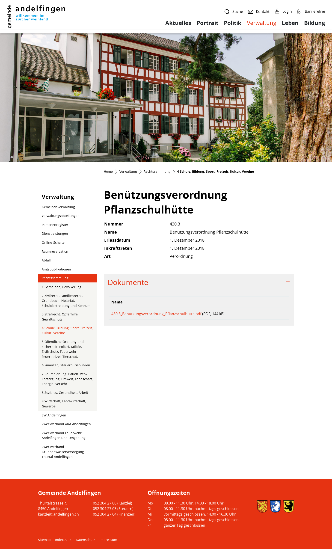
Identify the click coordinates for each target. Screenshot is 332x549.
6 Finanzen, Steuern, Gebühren (66, 365)
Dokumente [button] (128, 282)
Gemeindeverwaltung (58, 207)
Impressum (108, 539)
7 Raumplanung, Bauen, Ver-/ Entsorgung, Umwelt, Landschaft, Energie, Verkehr (67, 379)
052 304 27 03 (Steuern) (113, 508)
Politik (232, 23)
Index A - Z (63, 539)
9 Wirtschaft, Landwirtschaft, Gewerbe (64, 403)
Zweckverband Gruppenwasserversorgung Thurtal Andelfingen (63, 452)
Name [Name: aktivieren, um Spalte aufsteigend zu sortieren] (116, 302)
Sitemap (44, 539)
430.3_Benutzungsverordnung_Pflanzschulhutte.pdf (156, 313)
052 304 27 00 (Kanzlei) (112, 503)
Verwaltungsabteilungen (61, 216)
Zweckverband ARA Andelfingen (66, 424)
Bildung (314, 23)
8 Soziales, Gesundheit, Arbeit (65, 392)
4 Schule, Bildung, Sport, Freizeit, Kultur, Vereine (67, 331)
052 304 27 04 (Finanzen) (114, 514)
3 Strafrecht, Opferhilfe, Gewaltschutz (60, 316)
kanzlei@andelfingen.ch (58, 514)
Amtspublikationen (56, 269)
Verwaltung (261, 23)
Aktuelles (178, 23)
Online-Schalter (54, 242)
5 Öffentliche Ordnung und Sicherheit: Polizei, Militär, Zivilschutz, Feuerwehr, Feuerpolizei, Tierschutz (63, 349)
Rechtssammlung (55, 278)
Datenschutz (85, 539)
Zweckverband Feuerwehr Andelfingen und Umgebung (64, 435)
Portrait (207, 23)
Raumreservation (55, 251)
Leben (290, 23)
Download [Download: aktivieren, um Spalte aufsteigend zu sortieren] (269, 302)
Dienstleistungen (55, 233)
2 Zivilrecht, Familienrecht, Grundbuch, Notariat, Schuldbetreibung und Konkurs (66, 301)
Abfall (46, 260)
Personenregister (55, 225)
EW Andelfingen (54, 415)
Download (273, 314)
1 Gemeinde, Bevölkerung (61, 287)
